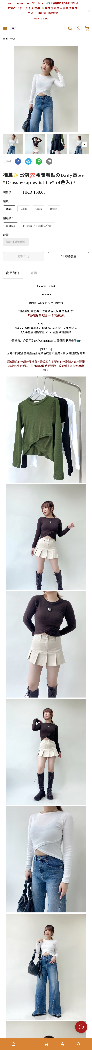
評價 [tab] (33, 273)
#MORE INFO (41, 18)
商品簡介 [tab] (13, 273)
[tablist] (46, 274)
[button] (84, 144)
